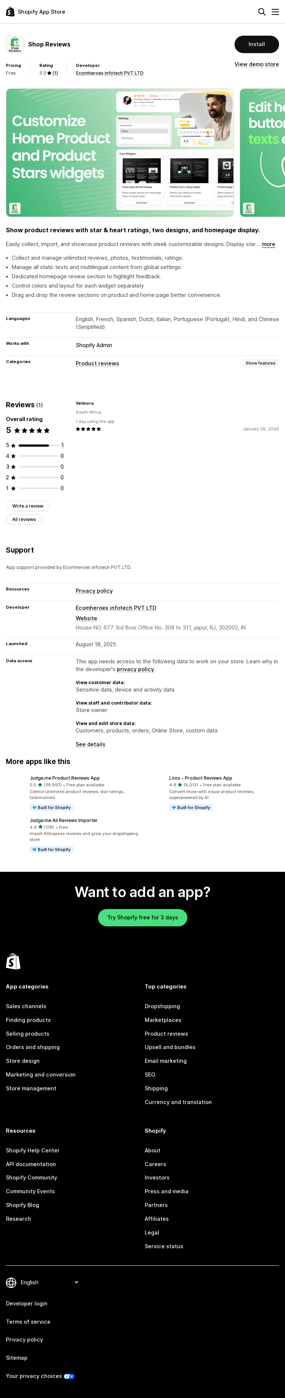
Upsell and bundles (170, 1047)
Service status (164, 1246)
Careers (155, 1164)
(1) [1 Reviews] (55, 73)
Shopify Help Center (33, 1150)
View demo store (257, 64)
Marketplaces (163, 1020)
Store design (23, 1061)
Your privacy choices (34, 1376)
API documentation (31, 1164)
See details (90, 744)
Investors (157, 1177)
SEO (150, 1074)
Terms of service (28, 1321)
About (152, 1150)
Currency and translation (178, 1102)
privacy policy (135, 669)
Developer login (27, 1303)
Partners (156, 1205)
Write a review (27, 506)
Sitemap (16, 1358)
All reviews (24, 519)
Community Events (30, 1191)
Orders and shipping (33, 1047)
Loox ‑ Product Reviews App (200, 778)
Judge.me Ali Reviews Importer (64, 820)
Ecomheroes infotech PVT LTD (110, 73)
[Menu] (275, 12)
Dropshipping (162, 1006)
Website (86, 618)
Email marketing (166, 1061)
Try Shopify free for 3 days (142, 917)
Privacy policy (94, 591)
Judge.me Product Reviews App (65, 778)
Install (257, 44)
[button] (73, 794)
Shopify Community (31, 1177)
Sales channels (26, 1006)
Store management (31, 1088)
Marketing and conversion (41, 1074)
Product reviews (97, 363)
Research (18, 1219)
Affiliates (157, 1219)
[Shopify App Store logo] (35, 12)
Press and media (167, 1191)
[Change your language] (49, 1282)
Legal (152, 1232)
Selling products (27, 1033)
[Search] (262, 12)
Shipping (156, 1088)
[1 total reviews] (62, 445)
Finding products (28, 1020)
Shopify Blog (22, 1205)
